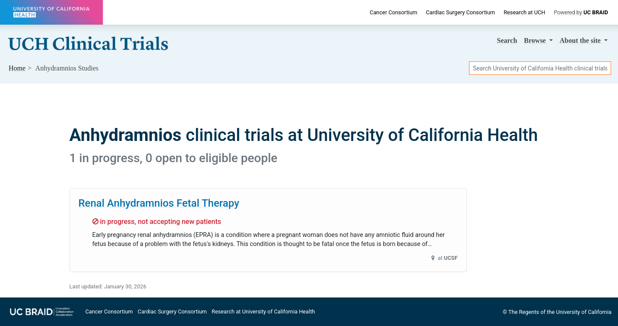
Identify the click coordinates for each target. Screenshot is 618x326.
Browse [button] (535, 40)
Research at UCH (524, 12)
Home (17, 68)
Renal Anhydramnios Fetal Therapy (159, 203)
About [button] (581, 40)
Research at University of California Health (263, 311)
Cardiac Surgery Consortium (460, 12)
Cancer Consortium (393, 12)
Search (507, 40)
